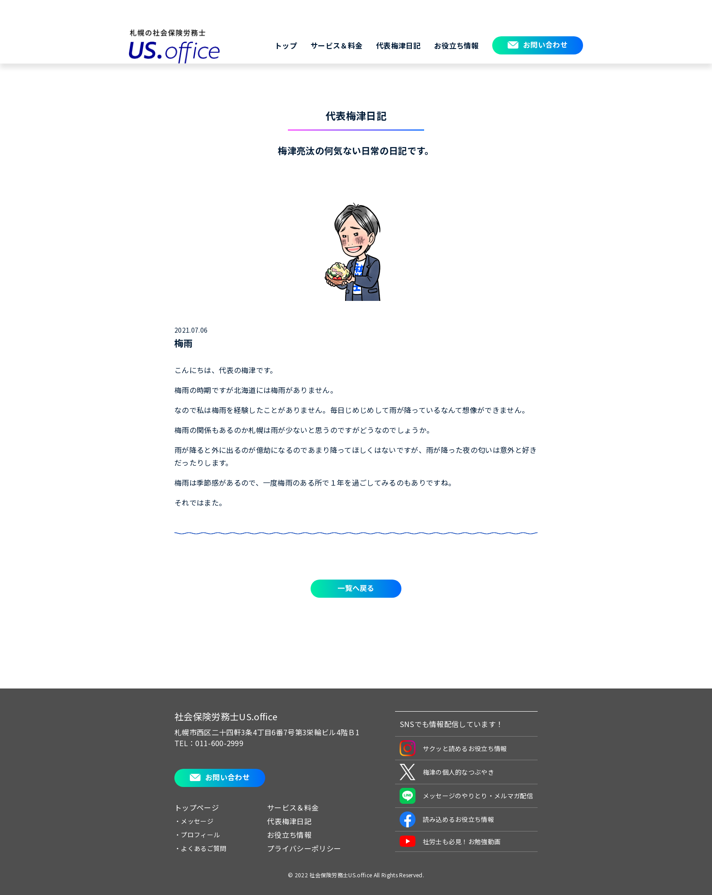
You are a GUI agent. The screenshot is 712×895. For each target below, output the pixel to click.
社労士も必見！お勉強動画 (450, 841)
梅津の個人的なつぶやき (447, 772)
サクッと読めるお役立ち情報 (453, 748)
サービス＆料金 (336, 45)
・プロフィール (197, 834)
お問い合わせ (545, 44)
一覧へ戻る (356, 587)
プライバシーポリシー (304, 848)
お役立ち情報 (456, 45)
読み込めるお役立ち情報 (447, 819)
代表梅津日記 (398, 45)
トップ (286, 45)
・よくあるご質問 (200, 848)
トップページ (196, 807)
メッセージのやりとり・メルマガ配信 (466, 796)
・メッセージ (193, 821)
